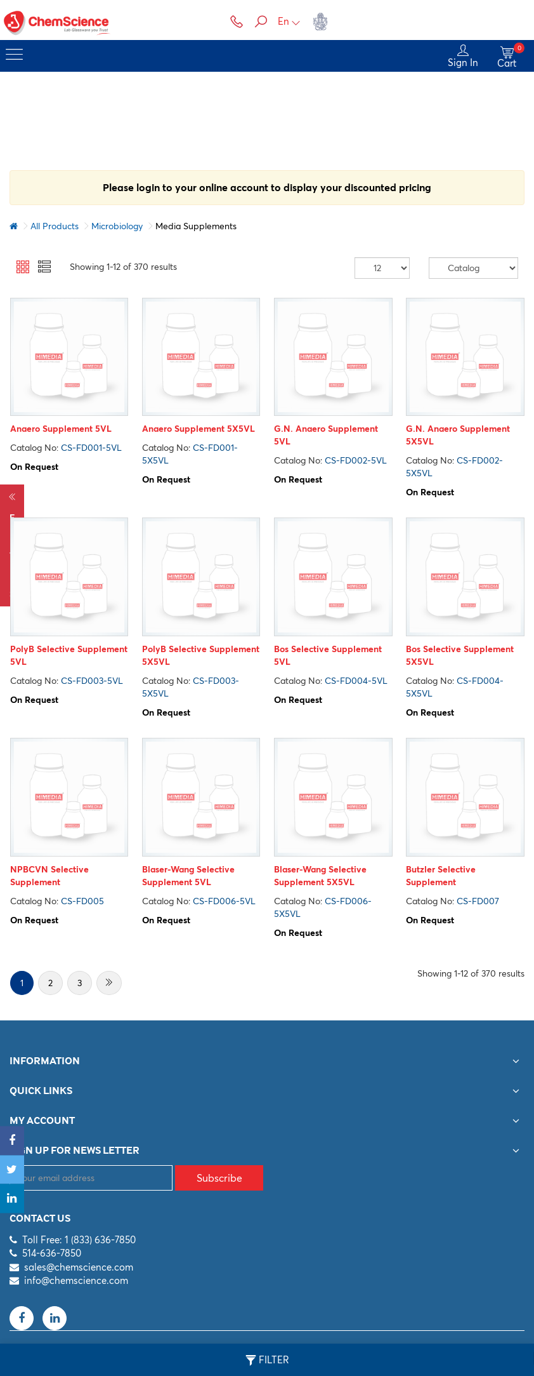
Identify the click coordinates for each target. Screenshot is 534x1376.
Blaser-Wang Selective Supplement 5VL (187, 876)
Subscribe (219, 1178)
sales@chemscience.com (78, 1267)
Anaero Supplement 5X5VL (197, 429)
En (289, 21)
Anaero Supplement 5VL (60, 429)
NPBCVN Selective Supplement (49, 876)
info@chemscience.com (76, 1280)
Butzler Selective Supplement (441, 876)
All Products (54, 226)
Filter (267, 1360)
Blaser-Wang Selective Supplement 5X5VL (320, 876)
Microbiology (117, 226)
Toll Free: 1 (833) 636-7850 (79, 1240)
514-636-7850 (51, 1254)
